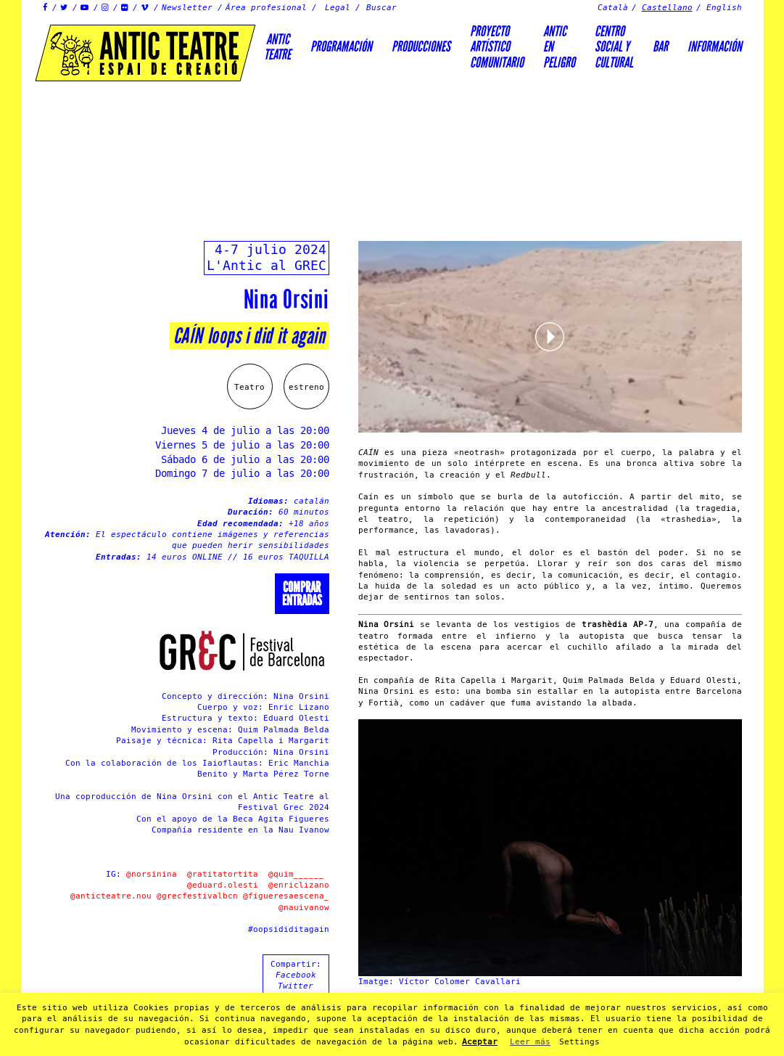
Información (715, 46)
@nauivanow (303, 907)
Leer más (530, 1042)
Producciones (421, 46)
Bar (660, 46)
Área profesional (266, 7)
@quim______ (296, 874)
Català (613, 7)
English (724, 7)
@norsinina (151, 874)
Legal (337, 7)
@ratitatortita (222, 874)
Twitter (295, 986)
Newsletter (187, 7)
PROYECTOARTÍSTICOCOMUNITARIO (497, 46)
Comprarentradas (302, 593)
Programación (341, 46)
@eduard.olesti (225, 885)
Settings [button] (579, 1042)
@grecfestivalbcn (197, 896)
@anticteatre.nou (111, 896)
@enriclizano (298, 885)
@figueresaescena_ (286, 896)
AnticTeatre (277, 46)
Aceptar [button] (480, 1042)
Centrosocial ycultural (614, 46)
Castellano (667, 7)
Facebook (296, 975)
